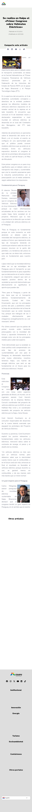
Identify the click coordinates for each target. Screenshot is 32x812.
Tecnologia (16, 14)
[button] (8, 49)
